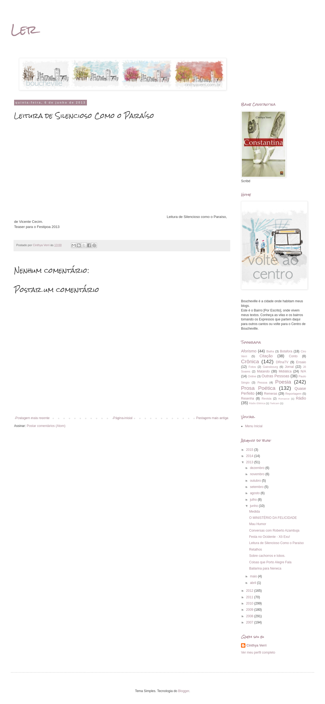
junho (254, 506)
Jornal (289, 367)
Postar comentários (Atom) (46, 426)
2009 (250, 610)
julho (254, 500)
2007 (250, 622)
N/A (303, 371)
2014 (250, 456)
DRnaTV (282, 362)
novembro (257, 474)
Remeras (270, 394)
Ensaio (301, 362)
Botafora (286, 351)
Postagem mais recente (32, 418)
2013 (250, 462)
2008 (250, 616)
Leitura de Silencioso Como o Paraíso (276, 543)
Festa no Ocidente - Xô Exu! (269, 537)
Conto (293, 356)
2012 (250, 591)
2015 (250, 450)
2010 (250, 603)
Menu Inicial (253, 426)
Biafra (270, 351)
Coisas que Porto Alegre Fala (270, 562)
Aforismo (248, 351)
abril (253, 583)
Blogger (183, 691)
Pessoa (262, 382)
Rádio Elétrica (257, 403)
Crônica (250, 361)
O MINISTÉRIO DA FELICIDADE (273, 518)
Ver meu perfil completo (258, 652)
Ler (24, 29)
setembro (257, 487)
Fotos (252, 366)
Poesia (283, 382)
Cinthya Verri (256, 645)
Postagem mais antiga (212, 418)
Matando (263, 371)
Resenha (247, 398)
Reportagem (293, 393)
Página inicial (122, 418)
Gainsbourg (270, 366)
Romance (284, 398)
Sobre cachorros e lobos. (267, 556)
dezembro (257, 468)
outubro (256, 481)
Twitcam (274, 403)
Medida (254, 511)
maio (254, 576)
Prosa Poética (258, 388)
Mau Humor (257, 524)
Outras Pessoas (276, 376)
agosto (255, 493)
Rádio (301, 398)
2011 (250, 597)
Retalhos (255, 549)
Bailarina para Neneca (265, 568)
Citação (266, 356)
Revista (266, 398)
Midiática (285, 371)
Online (252, 376)
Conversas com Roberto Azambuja (274, 530)
